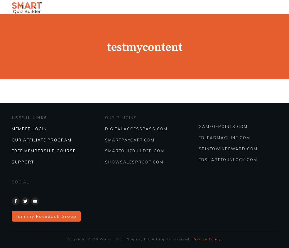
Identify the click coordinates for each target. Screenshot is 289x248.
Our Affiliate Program (42, 140)
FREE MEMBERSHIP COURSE (44, 151)
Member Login (29, 128)
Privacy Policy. (207, 239)
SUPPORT (23, 162)
